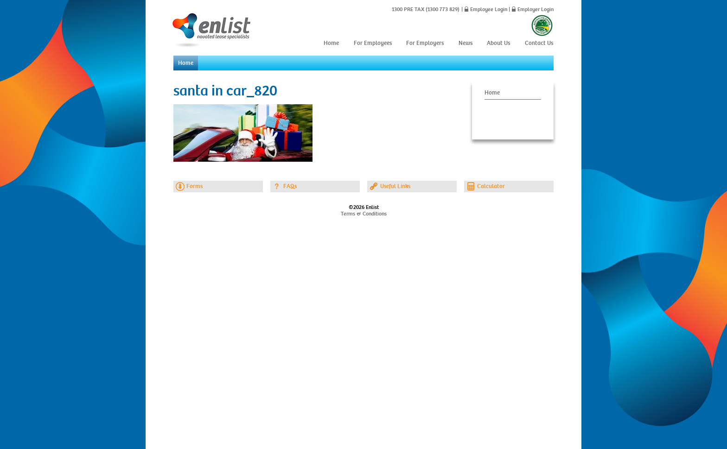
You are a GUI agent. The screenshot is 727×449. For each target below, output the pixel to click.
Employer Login (535, 9)
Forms (194, 186)
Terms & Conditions (364, 213)
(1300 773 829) (441, 9)
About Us (498, 43)
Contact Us (539, 43)
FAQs (290, 186)
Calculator (491, 186)
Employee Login (488, 9)
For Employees (373, 43)
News (465, 43)
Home (331, 43)
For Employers (425, 43)
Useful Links (395, 186)
